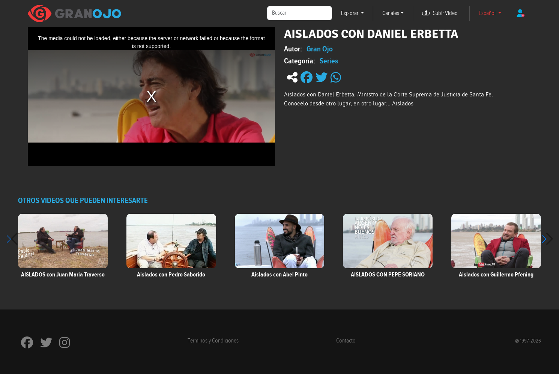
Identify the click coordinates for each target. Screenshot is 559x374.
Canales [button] (390, 13)
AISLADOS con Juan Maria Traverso (63, 274)
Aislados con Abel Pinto (279, 274)
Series (329, 61)
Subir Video (445, 13)
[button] (547, 239)
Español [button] (488, 13)
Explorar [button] (350, 13)
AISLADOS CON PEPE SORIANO (388, 274)
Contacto (346, 340)
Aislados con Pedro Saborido (171, 274)
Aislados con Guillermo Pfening (496, 274)
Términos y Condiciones (213, 340)
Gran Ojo (320, 49)
